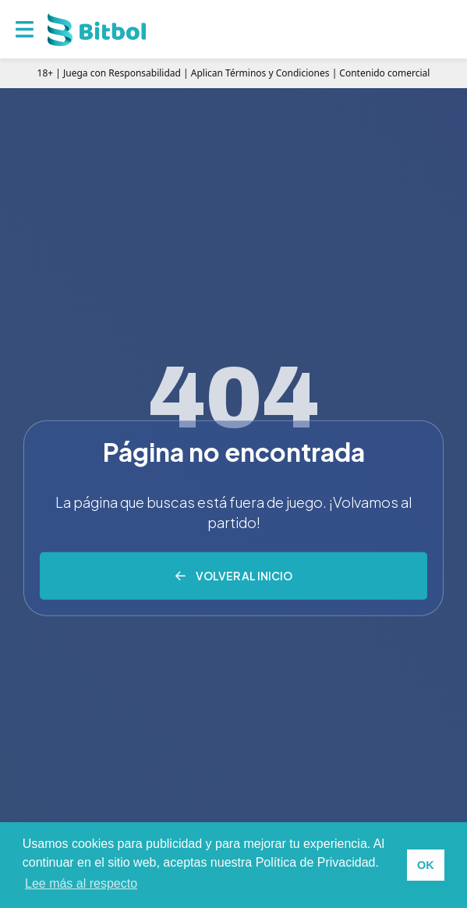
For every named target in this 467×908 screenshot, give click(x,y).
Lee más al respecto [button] (81, 883)
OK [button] (425, 865)
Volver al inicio (244, 576)
